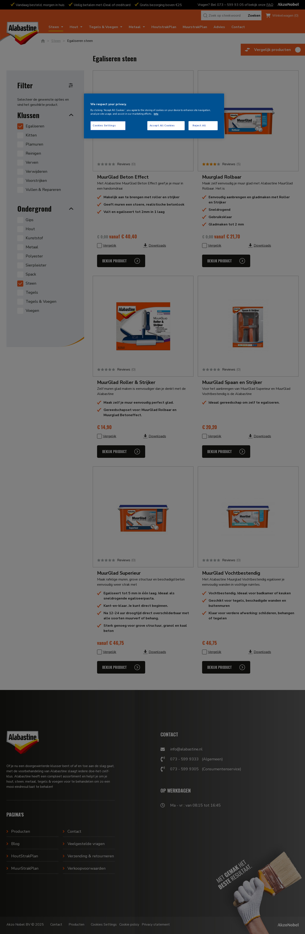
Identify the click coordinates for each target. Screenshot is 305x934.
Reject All (199, 125)
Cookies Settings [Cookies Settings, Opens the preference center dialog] (104, 125)
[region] (154, 116)
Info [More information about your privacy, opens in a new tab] (156, 114)
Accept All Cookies (162, 125)
